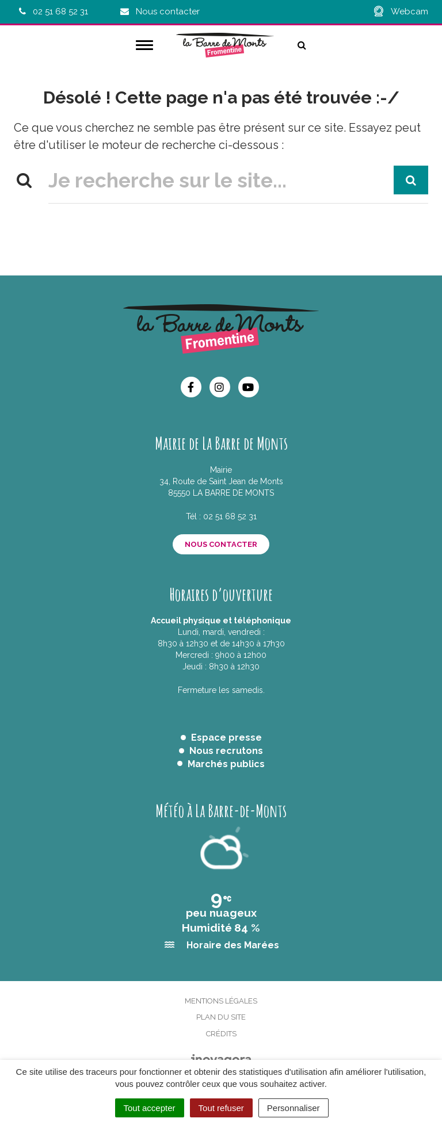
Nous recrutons (226, 750)
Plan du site (221, 1017)
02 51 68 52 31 (230, 516)
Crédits (221, 1033)
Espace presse (226, 737)
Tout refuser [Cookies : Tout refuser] (221, 1108)
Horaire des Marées (232, 945)
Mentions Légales (221, 1001)
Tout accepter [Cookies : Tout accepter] (150, 1108)
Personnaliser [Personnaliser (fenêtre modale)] (293, 1108)
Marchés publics (226, 764)
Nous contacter (221, 544)
